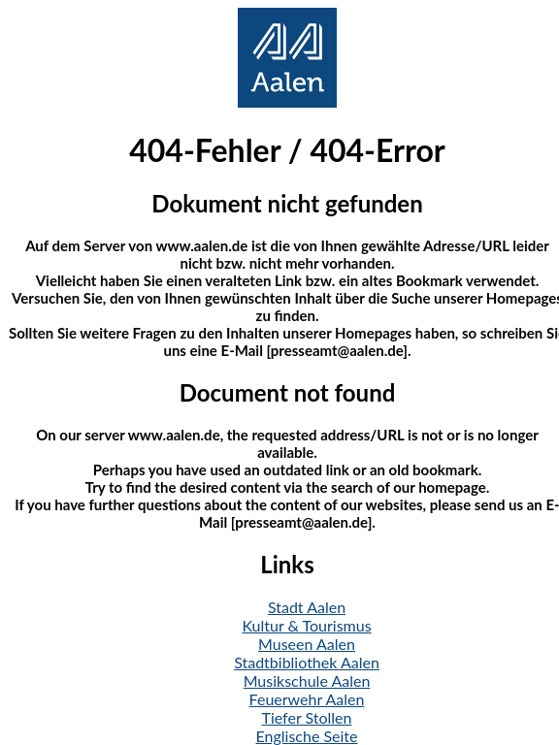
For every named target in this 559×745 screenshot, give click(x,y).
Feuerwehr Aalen (307, 699)
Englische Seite (307, 736)
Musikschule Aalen (307, 680)
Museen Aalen (306, 643)
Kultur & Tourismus (306, 625)
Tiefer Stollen (307, 717)
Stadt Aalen (306, 607)
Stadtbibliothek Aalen (306, 662)
